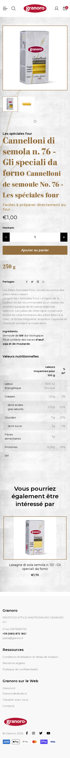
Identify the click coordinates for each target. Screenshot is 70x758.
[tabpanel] (10, 104)
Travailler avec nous (15, 699)
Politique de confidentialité (20, 669)
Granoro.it (9, 688)
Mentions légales (14, 663)
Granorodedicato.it (15, 693)
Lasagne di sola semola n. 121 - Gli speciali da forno (35, 567)
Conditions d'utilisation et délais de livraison (30, 657)
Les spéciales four (17, 134)
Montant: (8, 227)
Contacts (8, 706)
